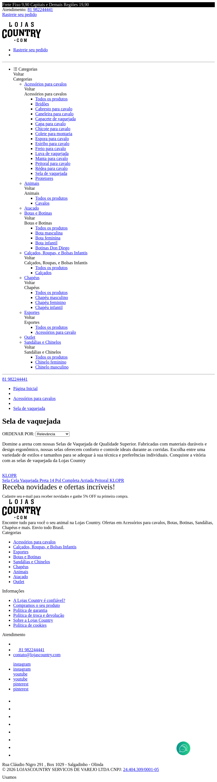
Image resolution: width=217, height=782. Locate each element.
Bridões (42, 104)
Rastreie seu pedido (19, 14)
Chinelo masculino (51, 367)
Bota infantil (46, 243)
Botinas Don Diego (52, 247)
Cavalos (42, 203)
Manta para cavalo (51, 158)
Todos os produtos (51, 99)
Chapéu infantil (49, 307)
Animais (31, 183)
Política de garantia (30, 610)
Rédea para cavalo (51, 168)
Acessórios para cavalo (55, 332)
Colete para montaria (53, 133)
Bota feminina (47, 238)
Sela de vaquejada (51, 173)
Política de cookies (30, 625)
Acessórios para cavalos (45, 84)
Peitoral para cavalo (52, 163)
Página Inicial (25, 388)
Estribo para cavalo (52, 143)
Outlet (29, 337)
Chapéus (31, 277)
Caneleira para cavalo (54, 113)
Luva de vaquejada (52, 153)
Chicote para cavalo (52, 128)
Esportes (31, 312)
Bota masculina (49, 233)
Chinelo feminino (50, 362)
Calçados (43, 272)
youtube (20, 674)
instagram (22, 664)
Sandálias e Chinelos (42, 342)
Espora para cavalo (52, 138)
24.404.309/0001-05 (141, 769)
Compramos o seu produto (36, 605)
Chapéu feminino (50, 302)
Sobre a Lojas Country (33, 620)
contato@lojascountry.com (36, 654)
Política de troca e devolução (38, 615)
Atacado (31, 208)
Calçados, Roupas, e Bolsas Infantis (55, 252)
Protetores (44, 178)
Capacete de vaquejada (55, 118)
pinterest (20, 684)
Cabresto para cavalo (53, 108)
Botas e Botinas (38, 213)
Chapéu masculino (51, 297)
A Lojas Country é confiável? (39, 600)
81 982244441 (40, 9)
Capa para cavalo (50, 123)
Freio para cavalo (50, 148)
